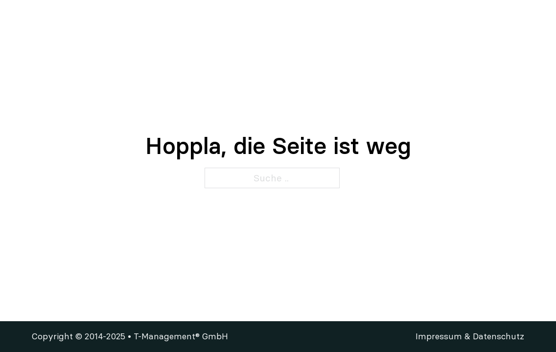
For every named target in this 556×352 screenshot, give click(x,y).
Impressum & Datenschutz (470, 336)
